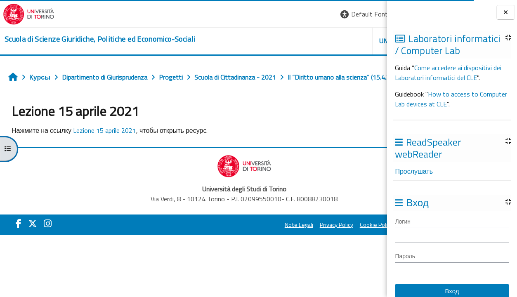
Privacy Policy (238, 243)
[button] (269, 14)
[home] (97, 39)
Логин (403, 221)
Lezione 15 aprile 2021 (175, 95)
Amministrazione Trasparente (339, 243)
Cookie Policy (277, 243)
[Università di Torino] (26, 13)
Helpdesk (337, 41)
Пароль (405, 256)
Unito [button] (290, 41)
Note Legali (200, 243)
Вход (373, 14)
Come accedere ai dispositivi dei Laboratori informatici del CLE (448, 72)
